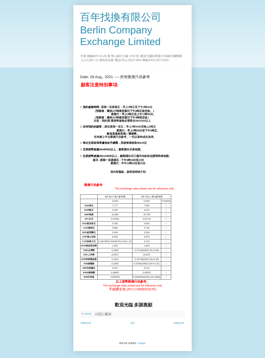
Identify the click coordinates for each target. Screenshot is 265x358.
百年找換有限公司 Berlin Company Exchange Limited (120, 29)
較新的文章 (86, 323)
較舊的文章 (179, 323)
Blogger (141, 343)
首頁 (132, 323)
